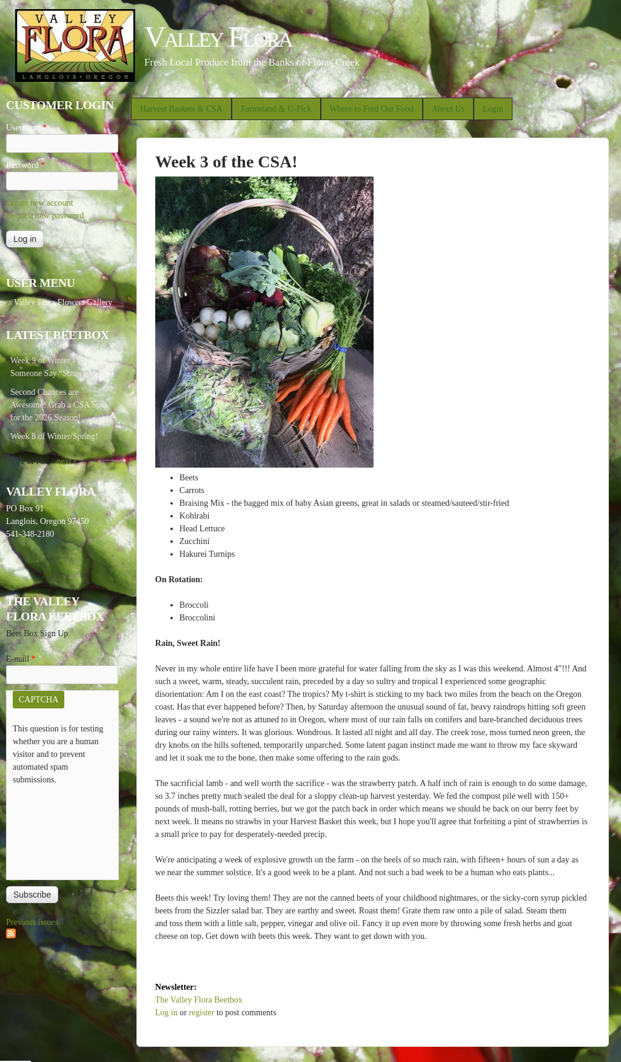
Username (26, 127)
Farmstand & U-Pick (276, 108)
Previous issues (32, 922)
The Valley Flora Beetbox (199, 999)
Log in (166, 1012)
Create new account (39, 202)
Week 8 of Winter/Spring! (54, 436)
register (201, 1012)
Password (25, 165)
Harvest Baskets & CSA (181, 108)
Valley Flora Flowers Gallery (62, 302)
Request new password (45, 215)
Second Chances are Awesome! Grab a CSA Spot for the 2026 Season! (58, 405)
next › (66, 461)
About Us (448, 108)
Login (493, 108)
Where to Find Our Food (372, 108)
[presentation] (62, 829)
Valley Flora (218, 36)
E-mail (21, 659)
